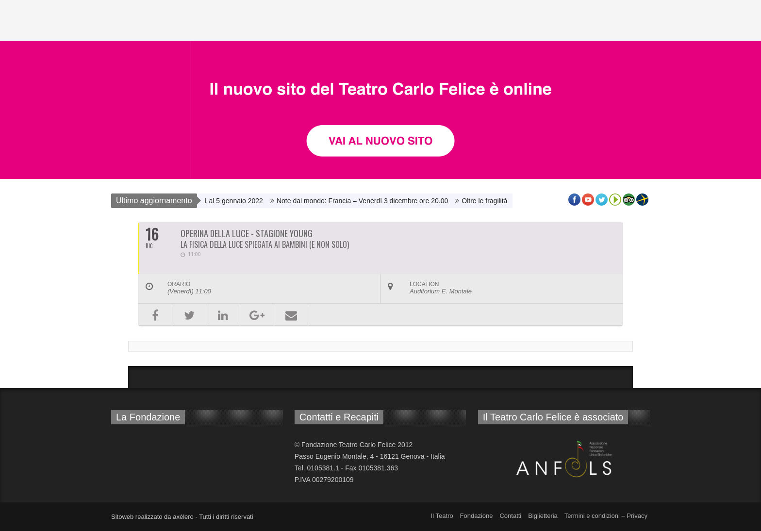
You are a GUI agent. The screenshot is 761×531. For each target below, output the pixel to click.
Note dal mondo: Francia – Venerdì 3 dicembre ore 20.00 (364, 201)
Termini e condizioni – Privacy (605, 515)
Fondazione (476, 515)
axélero (183, 516)
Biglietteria (543, 515)
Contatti (510, 515)
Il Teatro (442, 515)
